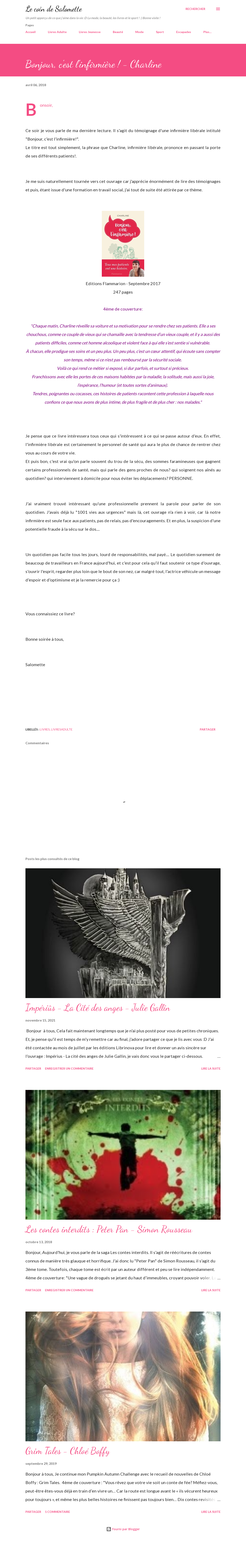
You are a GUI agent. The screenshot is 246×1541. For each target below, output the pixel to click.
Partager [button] (207, 729)
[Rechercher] (195, 9)
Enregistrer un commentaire (69, 1068)
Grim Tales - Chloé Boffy (67, 1450)
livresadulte (62, 729)
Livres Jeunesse (90, 32)
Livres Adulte (57, 32)
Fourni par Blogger (123, 1529)
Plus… (207, 32)
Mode (139, 32)
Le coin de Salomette (53, 8)
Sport (160, 32)
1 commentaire (57, 1511)
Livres (45, 729)
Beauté (118, 32)
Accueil (30, 32)
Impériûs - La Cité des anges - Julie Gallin (97, 1007)
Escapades (183, 32)
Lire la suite (211, 1068)
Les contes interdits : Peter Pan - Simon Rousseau (108, 1229)
